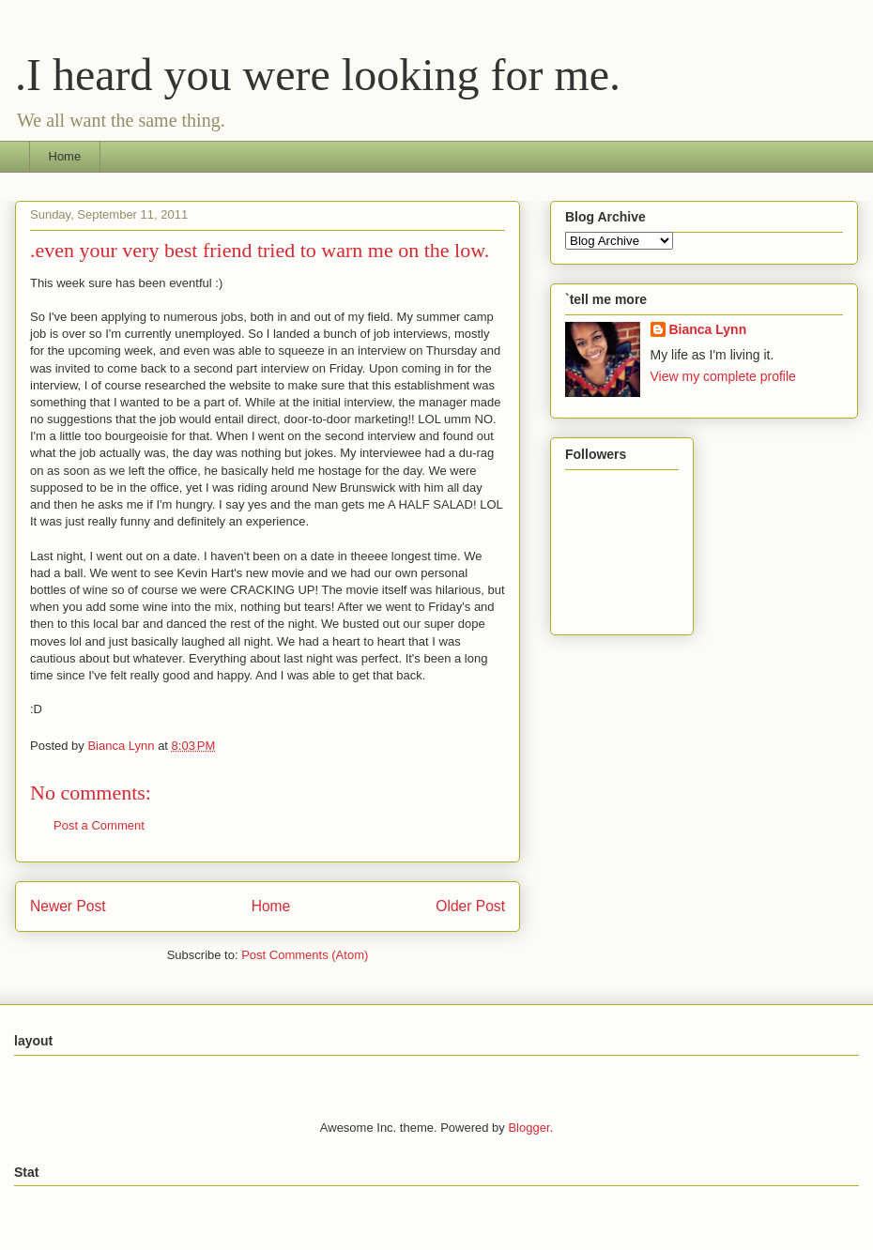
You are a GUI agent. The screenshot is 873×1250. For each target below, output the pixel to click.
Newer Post (68, 906)
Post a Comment (99, 825)
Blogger (528, 1127)
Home (65, 156)
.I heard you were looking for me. (317, 74)
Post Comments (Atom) (304, 955)
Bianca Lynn (708, 329)
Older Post (470, 906)
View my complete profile (723, 376)
